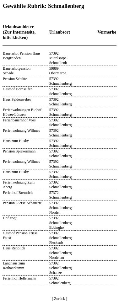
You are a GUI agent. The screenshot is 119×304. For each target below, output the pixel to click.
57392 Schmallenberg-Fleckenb (61, 238)
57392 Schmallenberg (60, 81)
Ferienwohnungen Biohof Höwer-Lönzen (22, 112)
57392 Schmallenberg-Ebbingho (61, 223)
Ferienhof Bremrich (18, 192)
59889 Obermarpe (57, 70)
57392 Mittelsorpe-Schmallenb (58, 58)
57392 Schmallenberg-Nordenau (61, 253)
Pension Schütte (15, 79)
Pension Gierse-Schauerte (22, 203)
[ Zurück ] (59, 298)
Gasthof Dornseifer (17, 89)
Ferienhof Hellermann (19, 278)
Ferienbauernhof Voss (19, 120)
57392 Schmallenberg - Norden (61, 208)
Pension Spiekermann (19, 151)
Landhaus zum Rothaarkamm (14, 265)
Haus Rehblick (14, 248)
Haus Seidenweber (17, 99)
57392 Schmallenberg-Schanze (61, 268)
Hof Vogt (10, 218)
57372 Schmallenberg (60, 195)
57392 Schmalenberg (60, 280)
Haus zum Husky (16, 141)
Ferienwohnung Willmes (21, 130)
